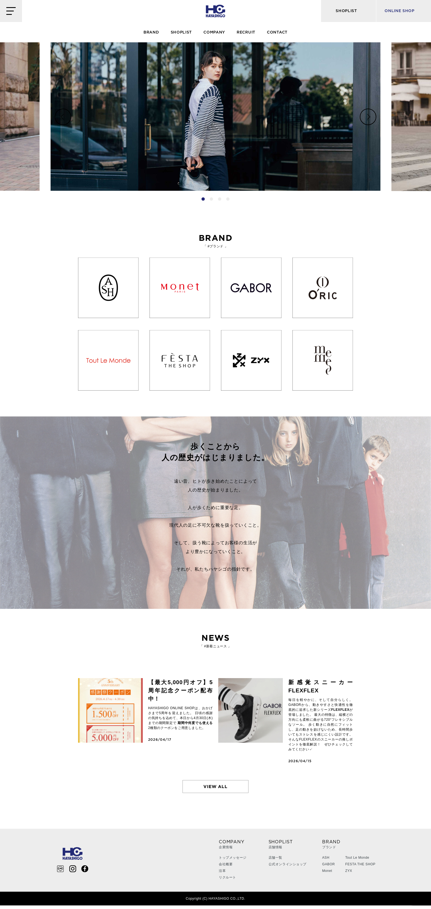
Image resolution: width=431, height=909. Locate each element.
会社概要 (226, 868)
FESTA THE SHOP (360, 868)
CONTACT (277, 32)
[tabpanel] (215, 116)
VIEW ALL (215, 788)
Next (368, 117)
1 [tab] (203, 199)
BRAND (151, 32)
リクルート (227, 881)
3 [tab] (219, 199)
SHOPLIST (181, 32)
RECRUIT (246, 32)
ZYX (348, 874)
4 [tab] (228, 199)
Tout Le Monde (357, 861)
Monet (327, 874)
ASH (325, 861)
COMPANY (214, 32)
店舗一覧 (275, 861)
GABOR (328, 868)
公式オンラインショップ (288, 868)
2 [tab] (211, 199)
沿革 (222, 874)
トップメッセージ (233, 861)
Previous (63, 117)
